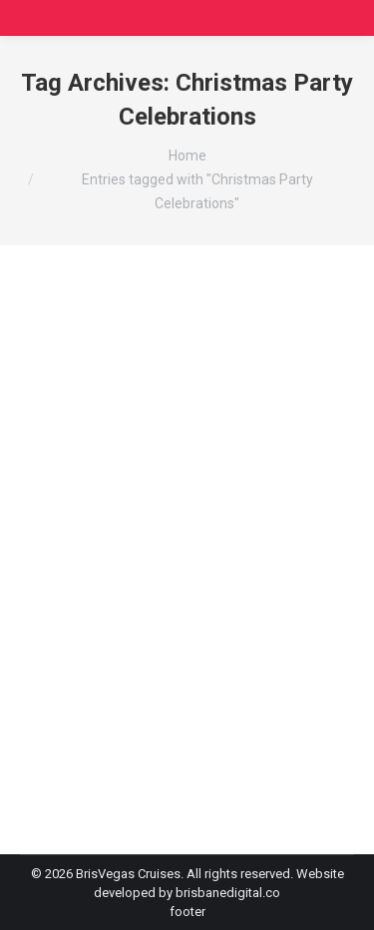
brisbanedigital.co (228, 892)
